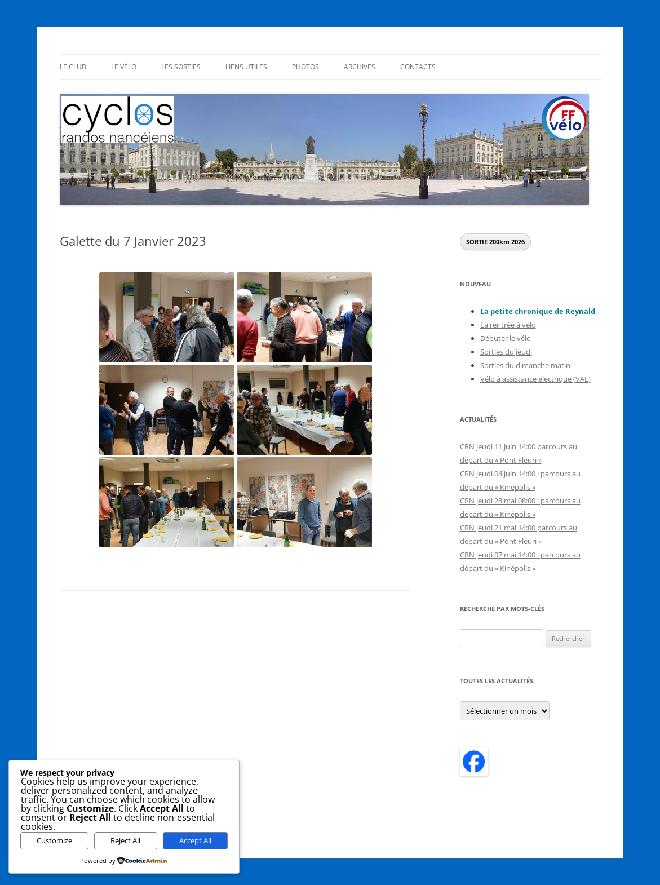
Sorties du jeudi (506, 352)
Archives (359, 67)
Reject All (125, 840)
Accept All (195, 840)
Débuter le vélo (505, 338)
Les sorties (181, 67)
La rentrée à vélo (508, 325)
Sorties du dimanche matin (525, 365)
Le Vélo (123, 67)
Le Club (73, 67)
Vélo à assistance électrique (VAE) (535, 379)
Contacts (418, 67)
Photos (305, 67)
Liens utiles (246, 67)
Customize (54, 840)
